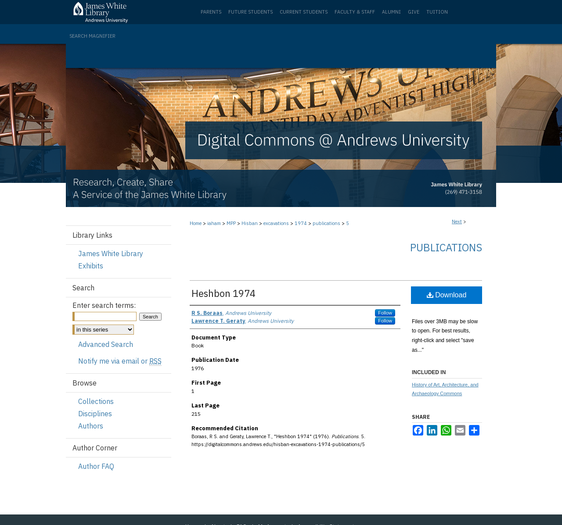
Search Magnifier (92, 36)
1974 (301, 223)
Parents (211, 12)
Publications (446, 247)
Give (413, 12)
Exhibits (90, 265)
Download (447, 295)
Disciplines (95, 413)
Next (457, 221)
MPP (231, 223)
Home (196, 223)
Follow (385, 312)
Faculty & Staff (355, 12)
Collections (96, 401)
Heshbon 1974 (223, 293)
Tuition (437, 12)
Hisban (249, 223)
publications (326, 223)
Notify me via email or (120, 361)
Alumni (391, 12)
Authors (90, 425)
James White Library (110, 253)
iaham (214, 223)
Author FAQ (96, 466)
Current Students (304, 12)
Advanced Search (105, 344)
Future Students (250, 12)
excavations (276, 223)
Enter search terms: (104, 305)
